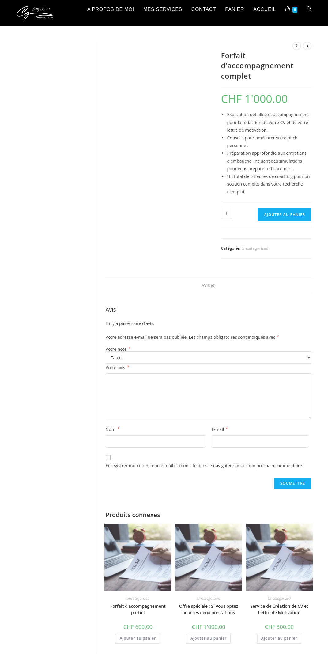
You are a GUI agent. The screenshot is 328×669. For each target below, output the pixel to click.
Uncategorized (255, 248)
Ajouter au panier (284, 214)
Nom (112, 429)
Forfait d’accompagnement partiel (138, 609)
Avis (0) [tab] (208, 285)
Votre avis (117, 367)
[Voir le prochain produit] (307, 46)
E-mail (220, 429)
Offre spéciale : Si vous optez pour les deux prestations (208, 609)
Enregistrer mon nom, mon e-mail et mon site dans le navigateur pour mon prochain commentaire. (204, 465)
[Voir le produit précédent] (296, 46)
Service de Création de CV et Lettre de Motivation (279, 609)
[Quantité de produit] (226, 213)
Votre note (118, 349)
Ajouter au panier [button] (138, 638)
